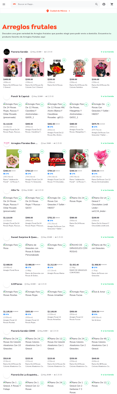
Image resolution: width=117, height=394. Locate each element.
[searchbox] (54, 4)
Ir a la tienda (107, 51)
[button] (58, 11)
